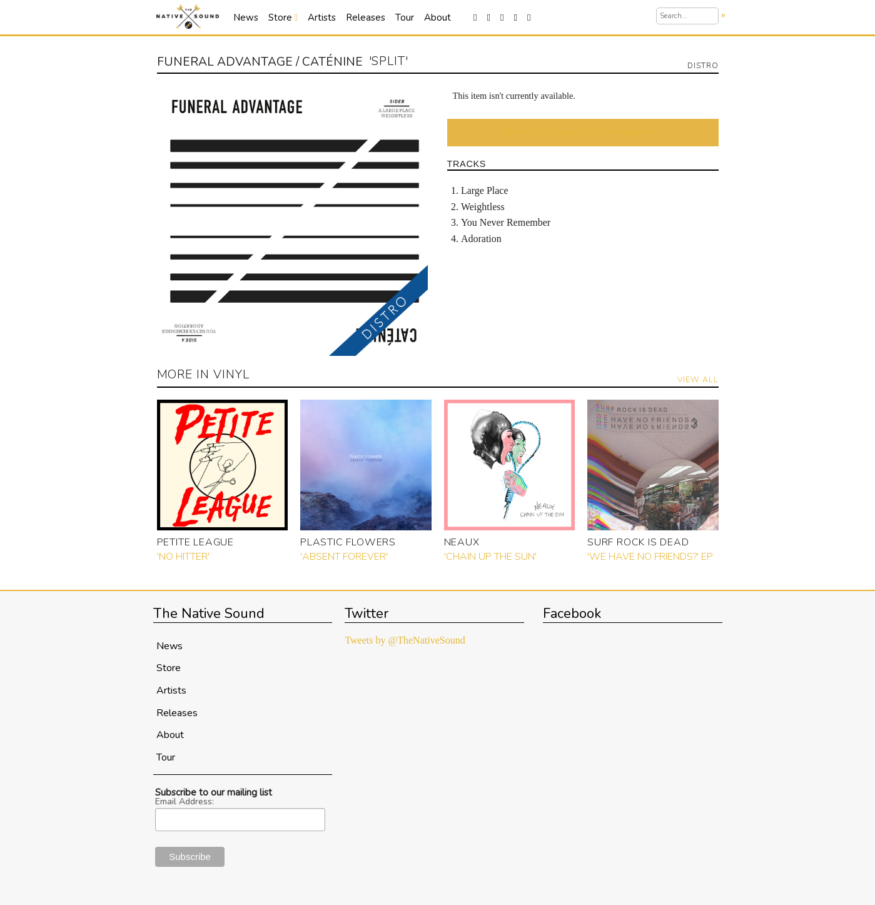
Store (283, 17)
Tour (404, 17)
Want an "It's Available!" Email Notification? (582, 132)
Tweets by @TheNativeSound (405, 640)
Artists (322, 17)
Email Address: (184, 801)
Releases (365, 17)
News (245, 17)
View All (698, 379)
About (437, 17)
